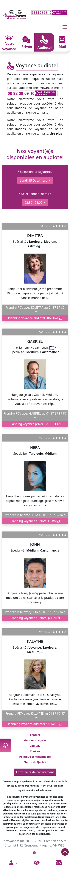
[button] (12, 863)
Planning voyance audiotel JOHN (35, 618)
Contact (35, 735)
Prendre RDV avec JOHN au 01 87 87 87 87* (35, 612)
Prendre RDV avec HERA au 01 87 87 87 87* (35, 515)
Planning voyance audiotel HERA (35, 521)
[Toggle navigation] (65, 27)
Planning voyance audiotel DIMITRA (35, 318)
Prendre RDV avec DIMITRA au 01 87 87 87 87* (34, 309)
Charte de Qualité (35, 762)
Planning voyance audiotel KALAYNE (35, 724)
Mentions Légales (35, 740)
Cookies (35, 751)
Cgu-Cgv (35, 746)
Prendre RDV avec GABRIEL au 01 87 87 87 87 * (35, 415)
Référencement (30, 845)
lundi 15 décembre (34, 180)
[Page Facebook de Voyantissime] (34, 853)
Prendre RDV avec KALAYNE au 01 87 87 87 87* (35, 715)
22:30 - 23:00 (34, 203)
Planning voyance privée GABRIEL (35, 424)
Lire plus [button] (55, 133)
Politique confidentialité (35, 756)
